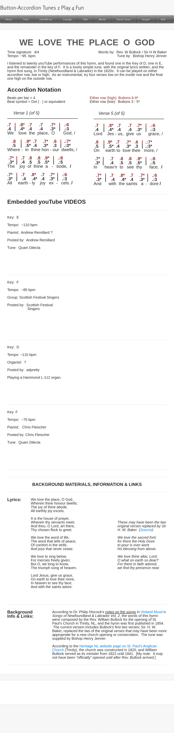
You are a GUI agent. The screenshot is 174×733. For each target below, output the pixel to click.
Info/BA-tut (46, 19)
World (102, 19)
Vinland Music (152, 612)
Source (146, 530)
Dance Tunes (124, 19)
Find (25, 19)
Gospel (146, 19)
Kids (163, 19)
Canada (67, 19)
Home (8, 19)
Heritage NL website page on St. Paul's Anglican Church (104, 648)
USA (85, 19)
